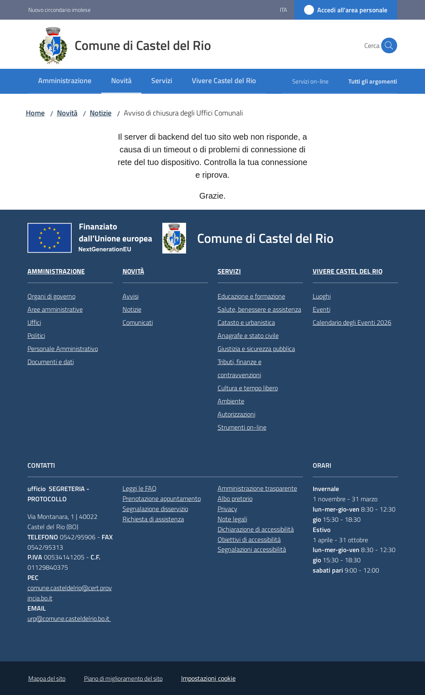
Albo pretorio (235, 498)
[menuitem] (64, 81)
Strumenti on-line (242, 427)
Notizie (100, 112)
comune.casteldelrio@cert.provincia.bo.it (69, 593)
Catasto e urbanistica (246, 322)
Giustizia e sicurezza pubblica (256, 348)
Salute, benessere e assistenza (259, 309)
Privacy (227, 509)
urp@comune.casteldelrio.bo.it (69, 618)
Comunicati (138, 322)
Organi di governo (51, 296)
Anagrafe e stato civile (248, 335)
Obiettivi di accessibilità (249, 539)
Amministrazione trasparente (257, 488)
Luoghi (322, 296)
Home (35, 112)
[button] (387, 45)
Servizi (229, 271)
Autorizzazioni (236, 414)
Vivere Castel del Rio (347, 271)
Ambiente (231, 401)
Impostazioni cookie (208, 678)
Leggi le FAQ (140, 488)
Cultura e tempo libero (248, 388)
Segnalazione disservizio (155, 509)
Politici (36, 335)
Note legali (232, 519)
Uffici (34, 322)
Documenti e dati (50, 362)
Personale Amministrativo (62, 348)
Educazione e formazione (251, 296)
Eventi (321, 309)
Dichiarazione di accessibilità (256, 529)
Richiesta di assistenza (153, 519)
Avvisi (131, 296)
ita (283, 9)
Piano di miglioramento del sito (123, 678)
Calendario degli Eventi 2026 (352, 322)
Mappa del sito (47, 678)
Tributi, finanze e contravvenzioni (239, 368)
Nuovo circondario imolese (59, 9)
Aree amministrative (55, 309)
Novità (67, 112)
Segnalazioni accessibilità (252, 549)
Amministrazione (56, 271)
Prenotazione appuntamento (162, 498)
